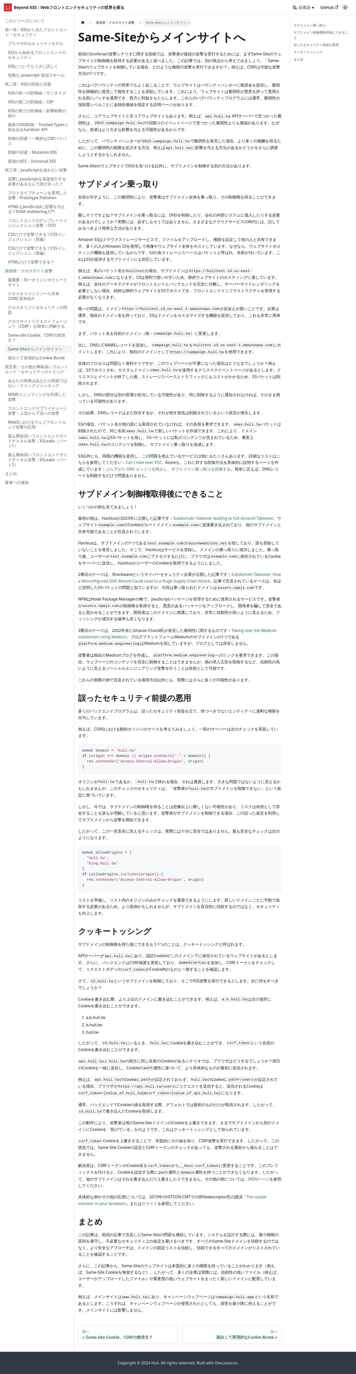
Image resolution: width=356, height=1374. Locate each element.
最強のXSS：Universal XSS (32, 161)
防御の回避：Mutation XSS (32, 152)
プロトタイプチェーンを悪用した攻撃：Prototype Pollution (37, 195)
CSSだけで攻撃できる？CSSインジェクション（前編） (36, 237)
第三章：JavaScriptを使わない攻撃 (36, 170)
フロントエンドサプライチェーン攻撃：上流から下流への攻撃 (37, 411)
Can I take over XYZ (143, 462)
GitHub (329, 7)
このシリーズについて (24, 20)
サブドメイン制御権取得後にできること (321, 35)
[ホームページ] (83, 22)
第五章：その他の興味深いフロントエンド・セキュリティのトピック (36, 369)
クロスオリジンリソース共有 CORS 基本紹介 (33, 296)
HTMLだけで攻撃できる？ (31, 262)
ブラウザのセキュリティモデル (35, 43)
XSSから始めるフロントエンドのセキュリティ (37, 55)
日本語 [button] (301, 7)
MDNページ (258, 1179)
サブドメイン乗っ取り (310, 25)
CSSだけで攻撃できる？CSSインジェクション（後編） (36, 250)
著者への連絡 (17, 482)
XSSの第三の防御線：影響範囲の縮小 (37, 113)
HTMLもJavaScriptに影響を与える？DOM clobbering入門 (36, 209)
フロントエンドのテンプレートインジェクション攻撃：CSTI (37, 223)
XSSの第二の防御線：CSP (30, 102)
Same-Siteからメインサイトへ (35, 349)
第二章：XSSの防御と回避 (28, 84)
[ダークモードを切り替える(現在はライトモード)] (345, 7)
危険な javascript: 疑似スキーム (36, 75)
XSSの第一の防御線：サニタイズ (37, 93)
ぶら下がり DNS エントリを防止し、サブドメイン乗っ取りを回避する (168, 469)
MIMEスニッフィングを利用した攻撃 (37, 397)
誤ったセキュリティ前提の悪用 (316, 45)
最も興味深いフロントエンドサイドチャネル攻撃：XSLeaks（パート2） (37, 459)
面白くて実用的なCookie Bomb (36, 358)
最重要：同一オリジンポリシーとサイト (37, 282)
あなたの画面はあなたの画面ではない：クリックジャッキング (37, 383)
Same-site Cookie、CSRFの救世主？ (37, 337)
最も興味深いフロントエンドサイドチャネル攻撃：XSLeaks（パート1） (37, 441)
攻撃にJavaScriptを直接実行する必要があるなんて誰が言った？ (37, 181)
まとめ (11, 473)
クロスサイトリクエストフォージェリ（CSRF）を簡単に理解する (37, 324)
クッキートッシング (308, 52)
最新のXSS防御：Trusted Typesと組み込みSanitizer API (38, 127)
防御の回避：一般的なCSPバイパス (37, 141)
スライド (149, 1203)
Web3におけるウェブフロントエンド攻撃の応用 (37, 424)
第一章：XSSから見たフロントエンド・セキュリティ (36, 32)
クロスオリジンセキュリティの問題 (37, 310)
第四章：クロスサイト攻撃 (28, 271)
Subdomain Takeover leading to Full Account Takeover (223, 518)
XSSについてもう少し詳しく (33, 66)
